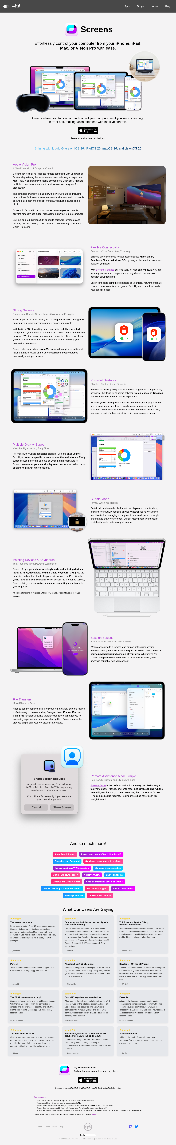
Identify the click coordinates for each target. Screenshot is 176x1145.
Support (141, 6)
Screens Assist (98, 785)
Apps (127, 6)
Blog (167, 6)
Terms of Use (112, 1139)
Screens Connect (105, 269)
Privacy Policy (100, 1139)
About (155, 6)
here (94, 1114)
